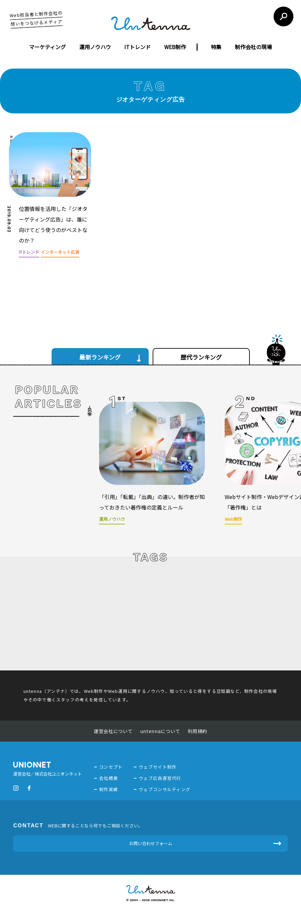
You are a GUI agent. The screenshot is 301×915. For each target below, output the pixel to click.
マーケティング (47, 47)
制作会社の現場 (253, 47)
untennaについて (160, 731)
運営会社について (113, 731)
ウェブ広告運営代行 (160, 778)
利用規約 (197, 731)
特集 (216, 47)
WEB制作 (175, 47)
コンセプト (111, 767)
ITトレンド (137, 47)
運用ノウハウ (95, 47)
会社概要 (108, 778)
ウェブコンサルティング (164, 789)
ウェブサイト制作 (157, 767)
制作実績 (108, 789)
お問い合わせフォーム (150, 843)
